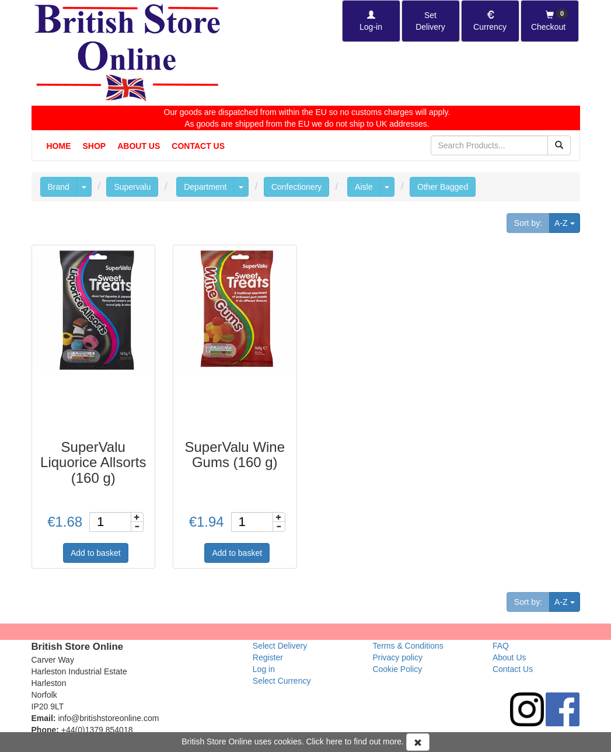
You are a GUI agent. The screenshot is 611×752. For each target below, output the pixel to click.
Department (205, 187)
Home (59, 146)
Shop (94, 146)
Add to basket (96, 553)
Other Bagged (442, 187)
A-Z (566, 222)
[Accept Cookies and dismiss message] (418, 742)
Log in (264, 669)
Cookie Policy (397, 669)
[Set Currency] (490, 21)
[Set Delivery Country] (430, 21)
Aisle (363, 187)
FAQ (501, 645)
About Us (138, 146)
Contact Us (198, 146)
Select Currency (282, 680)
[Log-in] (371, 21)
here (334, 741)
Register (268, 657)
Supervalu (132, 187)
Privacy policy (397, 657)
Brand (58, 187)
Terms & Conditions (407, 645)
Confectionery (296, 187)
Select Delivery (280, 645)
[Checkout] (550, 21)
